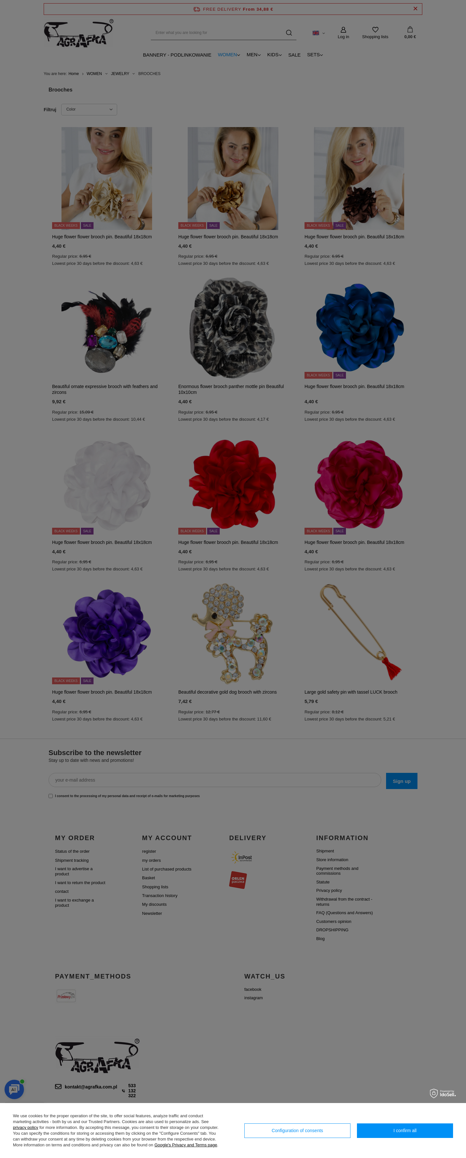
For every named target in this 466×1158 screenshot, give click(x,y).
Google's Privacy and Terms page (185, 1144)
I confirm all (405, 1130)
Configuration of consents (297, 1130)
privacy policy (25, 1127)
